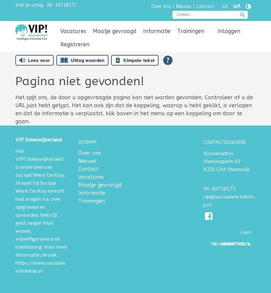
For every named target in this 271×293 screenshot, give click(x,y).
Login (245, 232)
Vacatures (73, 31)
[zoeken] (242, 15)
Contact (205, 6)
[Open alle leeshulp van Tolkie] (168, 60)
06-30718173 (62, 5)
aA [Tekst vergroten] (236, 6)
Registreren (74, 44)
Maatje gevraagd (115, 31)
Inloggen (229, 31)
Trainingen (190, 31)
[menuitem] (73, 31)
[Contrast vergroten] (248, 6)
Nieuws (183, 6)
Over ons (161, 6)
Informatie (157, 31)
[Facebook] (209, 217)
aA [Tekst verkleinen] (225, 6)
